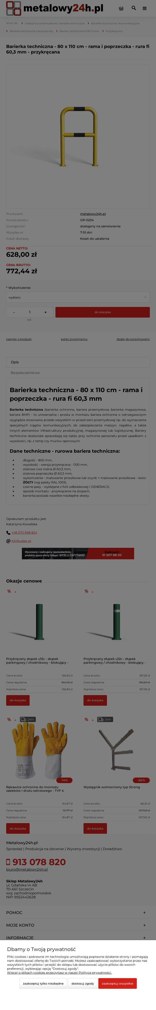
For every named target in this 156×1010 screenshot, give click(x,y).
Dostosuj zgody (83, 983)
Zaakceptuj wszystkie (117, 983)
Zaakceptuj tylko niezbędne (43, 983)
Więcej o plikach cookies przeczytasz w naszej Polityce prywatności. (59, 973)
